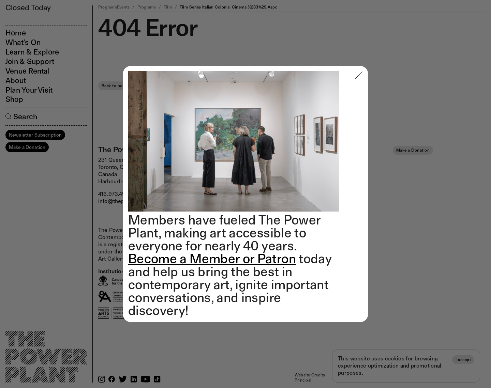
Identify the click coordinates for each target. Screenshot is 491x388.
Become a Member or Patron (212, 258)
